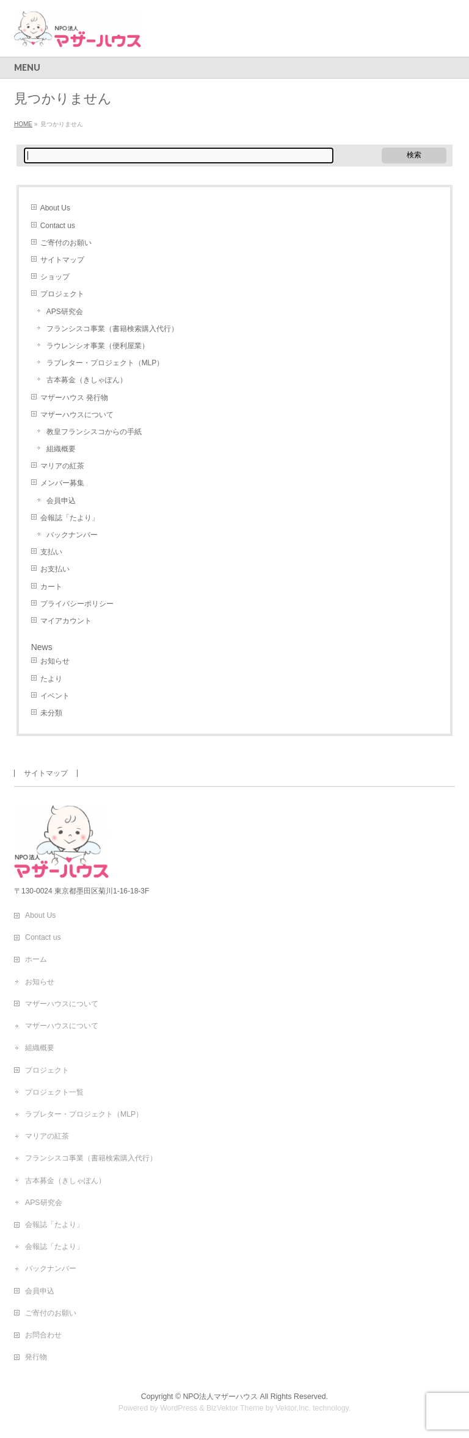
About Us (55, 208)
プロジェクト (62, 294)
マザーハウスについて (77, 414)
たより (51, 678)
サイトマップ (62, 260)
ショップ (55, 277)
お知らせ (55, 661)
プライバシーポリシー (77, 603)
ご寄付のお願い (66, 242)
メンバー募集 (62, 483)
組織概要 (61, 449)
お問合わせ (43, 1335)
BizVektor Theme (235, 1408)
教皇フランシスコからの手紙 (94, 431)
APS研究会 (64, 311)
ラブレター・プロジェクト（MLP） (105, 363)
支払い (51, 552)
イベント (55, 696)
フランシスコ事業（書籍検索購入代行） (112, 328)
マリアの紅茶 (62, 466)
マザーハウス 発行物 (74, 397)
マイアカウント (66, 621)
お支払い (55, 569)
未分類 (51, 713)
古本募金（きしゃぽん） (86, 380)
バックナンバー (72, 535)
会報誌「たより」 (69, 517)
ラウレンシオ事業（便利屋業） (97, 346)
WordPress (178, 1408)
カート (51, 586)
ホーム (36, 959)
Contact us (57, 225)
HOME (23, 124)
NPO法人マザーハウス (220, 1396)
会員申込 (61, 500)
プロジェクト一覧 (54, 1092)
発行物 (36, 1357)
